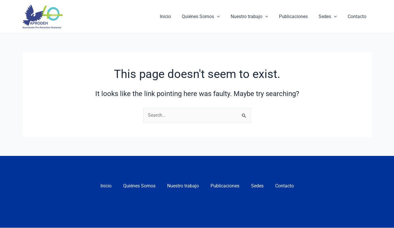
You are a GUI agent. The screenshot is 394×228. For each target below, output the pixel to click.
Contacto (358, 16)
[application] (224, 16)
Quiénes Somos (208, 16)
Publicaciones (297, 16)
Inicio (173, 16)
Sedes (330, 16)
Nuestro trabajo (254, 16)
